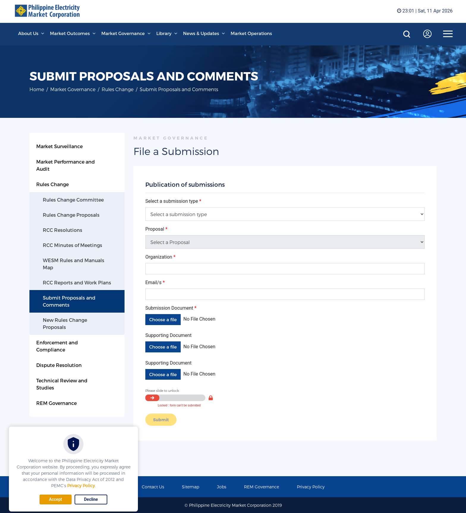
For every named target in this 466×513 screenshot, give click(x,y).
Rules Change (117, 89)
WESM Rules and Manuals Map (73, 263)
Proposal (156, 229)
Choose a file (163, 319)
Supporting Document (168, 335)
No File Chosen (199, 319)
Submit (161, 419)
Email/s (155, 282)
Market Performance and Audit (65, 165)
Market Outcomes (70, 33)
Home (36, 89)
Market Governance (123, 33)
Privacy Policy (81, 485)
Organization (160, 257)
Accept (55, 499)
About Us (28, 33)
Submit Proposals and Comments (69, 301)
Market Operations (251, 33)
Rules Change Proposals (71, 215)
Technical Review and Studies (61, 384)
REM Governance (56, 403)
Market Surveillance (59, 146)
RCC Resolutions (62, 230)
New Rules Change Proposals (65, 323)
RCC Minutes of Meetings (72, 245)
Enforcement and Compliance (57, 346)
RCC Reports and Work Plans (77, 282)
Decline (91, 499)
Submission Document (170, 308)
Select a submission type (173, 201)
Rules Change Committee (73, 199)
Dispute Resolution (59, 365)
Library (163, 33)
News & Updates (201, 33)
